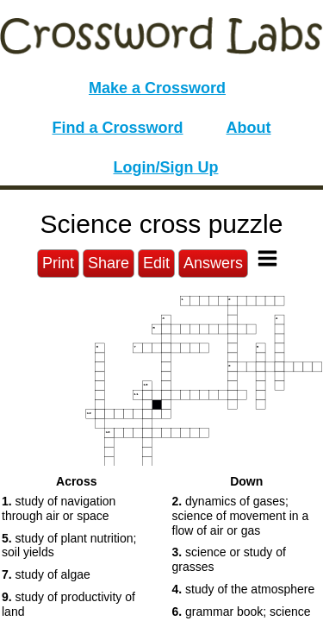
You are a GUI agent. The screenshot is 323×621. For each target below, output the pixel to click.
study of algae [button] (46, 574)
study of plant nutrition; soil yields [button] (69, 545)
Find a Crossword (118, 127)
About (249, 127)
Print (58, 263)
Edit (156, 263)
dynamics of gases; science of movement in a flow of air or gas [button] (240, 515)
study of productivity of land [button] (68, 604)
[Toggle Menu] (267, 258)
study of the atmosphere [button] (243, 589)
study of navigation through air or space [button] (58, 508)
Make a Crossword (157, 88)
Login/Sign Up (166, 167)
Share (108, 263)
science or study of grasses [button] (229, 559)
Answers (213, 263)
